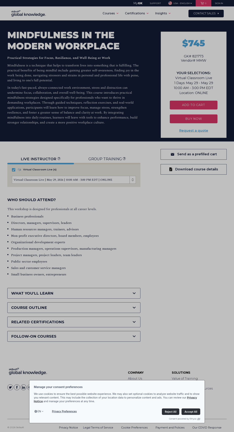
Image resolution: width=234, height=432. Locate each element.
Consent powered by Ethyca (184, 418)
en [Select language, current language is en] (39, 411)
